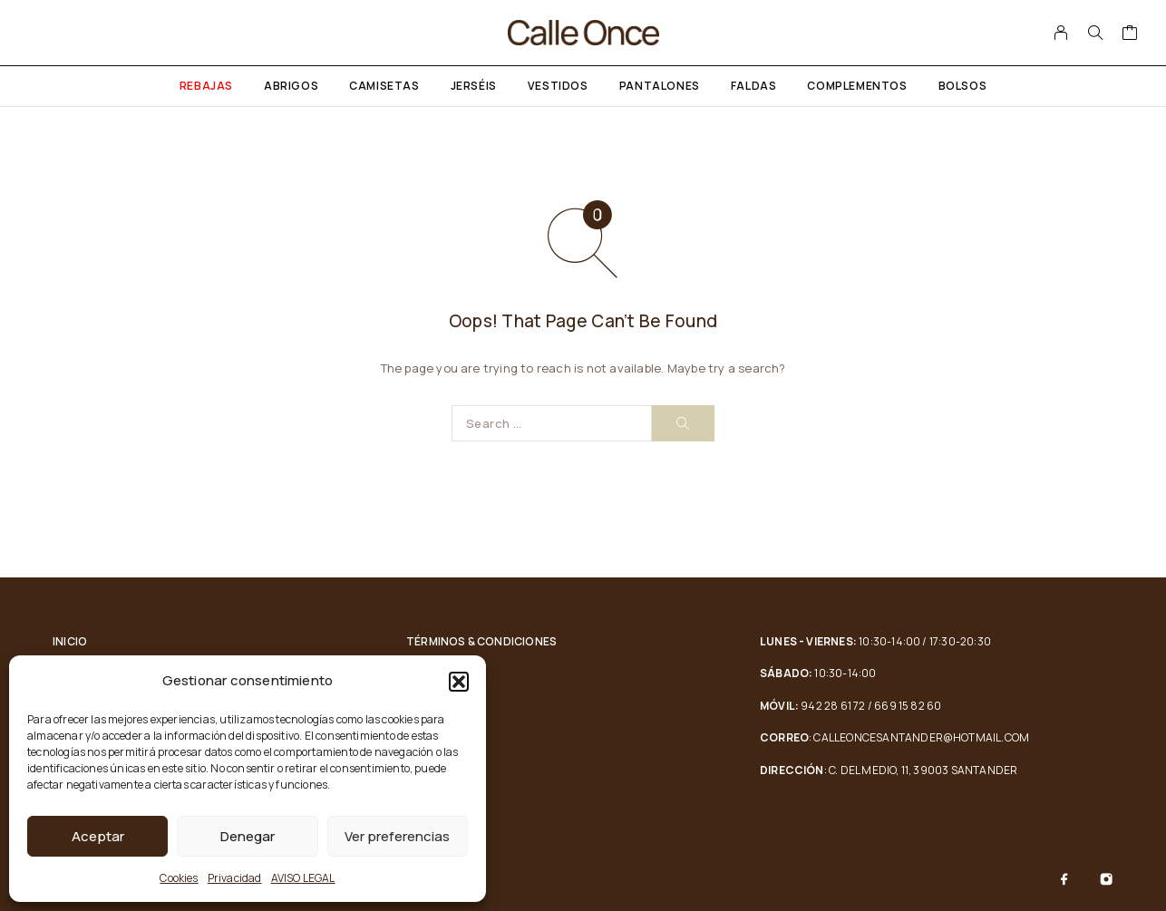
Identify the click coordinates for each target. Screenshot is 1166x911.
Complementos (857, 85)
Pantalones (659, 85)
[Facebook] (1064, 879)
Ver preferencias (397, 836)
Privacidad (235, 878)
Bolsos (962, 85)
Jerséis (474, 85)
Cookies (179, 878)
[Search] (1095, 32)
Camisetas (384, 85)
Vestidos (558, 85)
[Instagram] (1106, 879)
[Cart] (1130, 34)
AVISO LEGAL (303, 878)
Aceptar (98, 836)
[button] (459, 682)
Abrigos (291, 85)
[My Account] (1061, 32)
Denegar (247, 836)
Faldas (754, 85)
